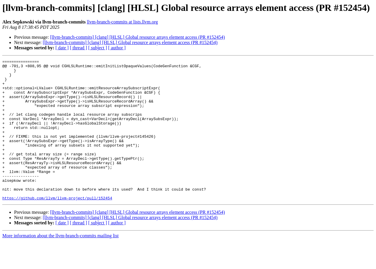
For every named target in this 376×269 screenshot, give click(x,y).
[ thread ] (78, 47)
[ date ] (62, 47)
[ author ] (117, 47)
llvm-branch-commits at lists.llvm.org (122, 21)
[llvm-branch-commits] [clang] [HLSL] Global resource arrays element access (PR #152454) (137, 37)
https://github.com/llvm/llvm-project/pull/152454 (57, 226)
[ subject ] (97, 47)
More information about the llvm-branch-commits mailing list (60, 263)
